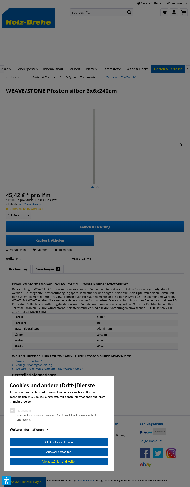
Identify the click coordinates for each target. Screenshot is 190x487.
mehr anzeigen (22, 401)
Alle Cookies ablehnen (59, 442)
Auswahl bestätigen (58, 452)
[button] (6, 480)
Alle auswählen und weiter (59, 461)
